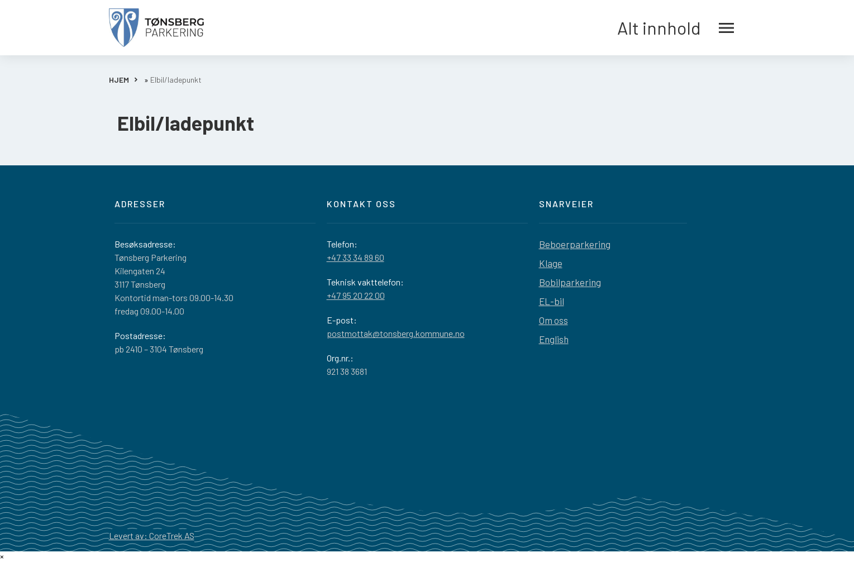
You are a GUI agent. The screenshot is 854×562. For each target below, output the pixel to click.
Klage (550, 263)
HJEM (119, 79)
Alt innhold (675, 27)
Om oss (553, 320)
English (554, 339)
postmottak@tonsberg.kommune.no (396, 333)
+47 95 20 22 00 (356, 295)
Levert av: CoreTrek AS (151, 535)
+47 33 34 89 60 (355, 257)
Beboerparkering (574, 244)
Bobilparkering (570, 282)
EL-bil (551, 301)
